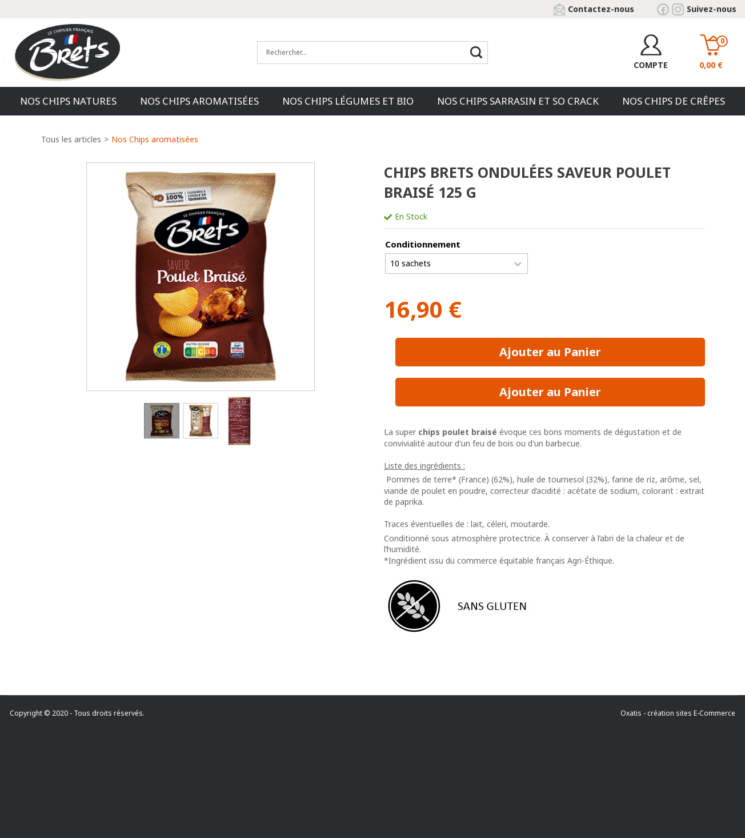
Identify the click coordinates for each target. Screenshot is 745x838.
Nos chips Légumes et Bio (348, 100)
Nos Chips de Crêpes (673, 100)
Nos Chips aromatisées (199, 100)
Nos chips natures (68, 100)
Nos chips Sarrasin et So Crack (518, 100)
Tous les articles (71, 139)
